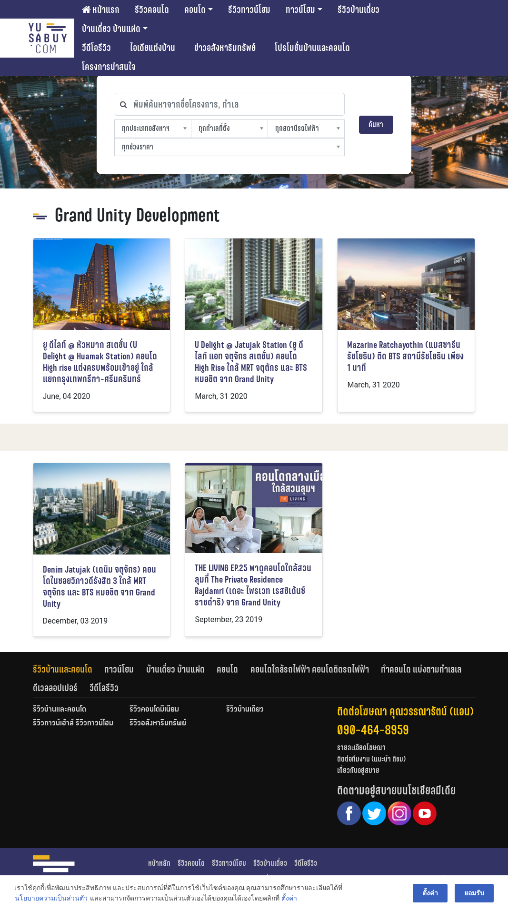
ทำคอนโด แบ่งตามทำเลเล (421, 669)
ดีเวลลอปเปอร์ (55, 687)
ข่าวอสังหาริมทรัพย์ (225, 47)
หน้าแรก (101, 9)
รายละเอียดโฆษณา (361, 747)
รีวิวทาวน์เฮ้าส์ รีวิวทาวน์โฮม (73, 723)
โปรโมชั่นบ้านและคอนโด (312, 47)
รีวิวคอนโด (152, 9)
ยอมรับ (474, 893)
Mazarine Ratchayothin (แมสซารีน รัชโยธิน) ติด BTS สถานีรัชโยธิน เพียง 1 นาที (405, 356)
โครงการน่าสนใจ (109, 66)
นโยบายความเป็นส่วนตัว (51, 898)
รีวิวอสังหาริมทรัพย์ (157, 723)
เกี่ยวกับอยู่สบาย (358, 770)
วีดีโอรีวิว (96, 47)
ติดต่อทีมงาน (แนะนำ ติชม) (371, 758)
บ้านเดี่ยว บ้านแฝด (111, 28)
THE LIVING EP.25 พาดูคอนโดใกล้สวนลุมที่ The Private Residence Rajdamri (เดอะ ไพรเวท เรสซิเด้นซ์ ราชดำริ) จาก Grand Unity (253, 585)
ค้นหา (376, 124)
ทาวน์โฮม (300, 9)
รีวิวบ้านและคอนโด (62, 669)
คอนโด (195, 9)
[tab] (69, 669)
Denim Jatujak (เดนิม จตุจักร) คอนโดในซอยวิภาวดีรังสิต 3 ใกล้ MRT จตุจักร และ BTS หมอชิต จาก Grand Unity (99, 587)
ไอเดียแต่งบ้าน (152, 47)
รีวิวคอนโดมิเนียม (154, 709)
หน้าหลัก (159, 863)
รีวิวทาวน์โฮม (249, 9)
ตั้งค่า (289, 898)
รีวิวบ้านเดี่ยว (358, 9)
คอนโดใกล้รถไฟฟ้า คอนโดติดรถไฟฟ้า (309, 669)
